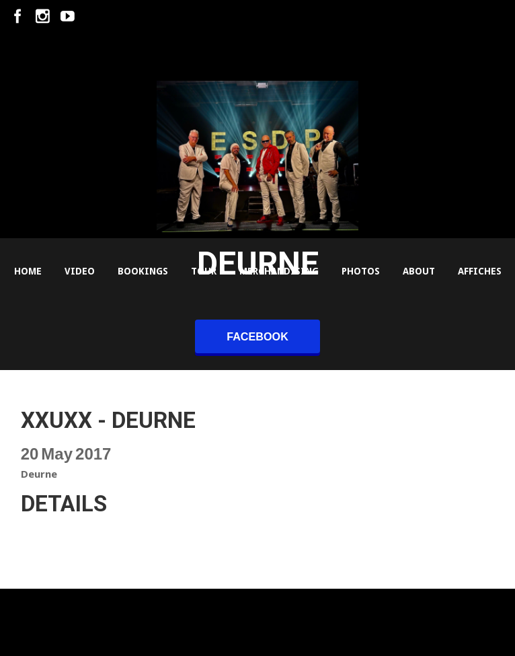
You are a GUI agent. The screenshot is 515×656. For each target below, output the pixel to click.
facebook (257, 336)
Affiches (480, 271)
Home (28, 271)
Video (80, 271)
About (419, 271)
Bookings (143, 271)
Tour (203, 271)
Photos (361, 271)
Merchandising (279, 271)
